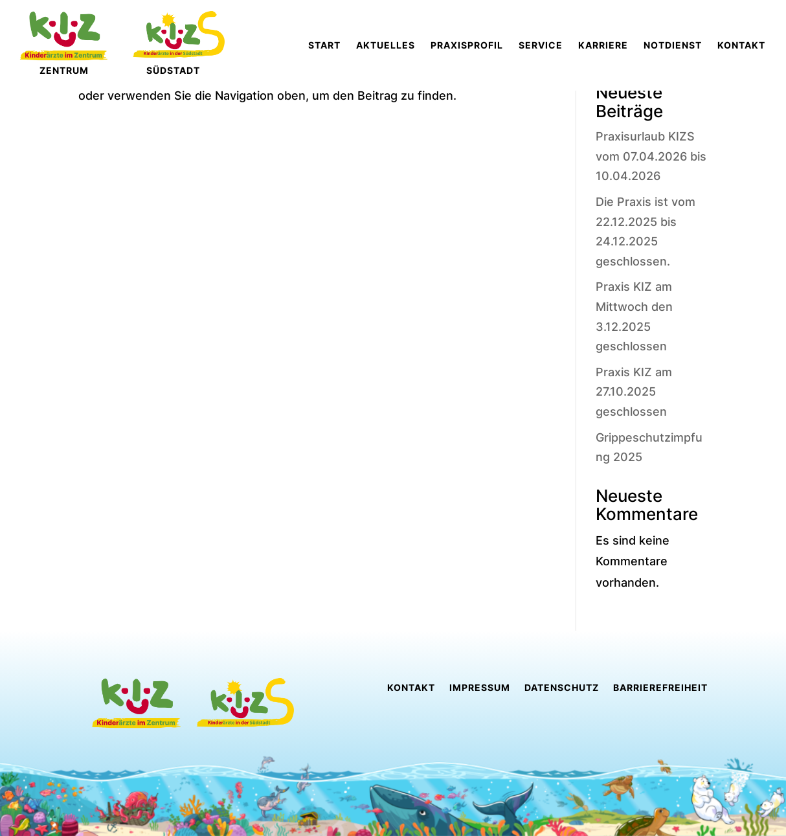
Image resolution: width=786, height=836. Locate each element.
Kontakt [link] (411, 688)
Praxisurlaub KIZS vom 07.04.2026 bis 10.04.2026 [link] (651, 156)
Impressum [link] (479, 688)
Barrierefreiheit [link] (660, 688)
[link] (324, 45)
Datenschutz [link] (561, 688)
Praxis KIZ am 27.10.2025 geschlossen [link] (634, 391)
